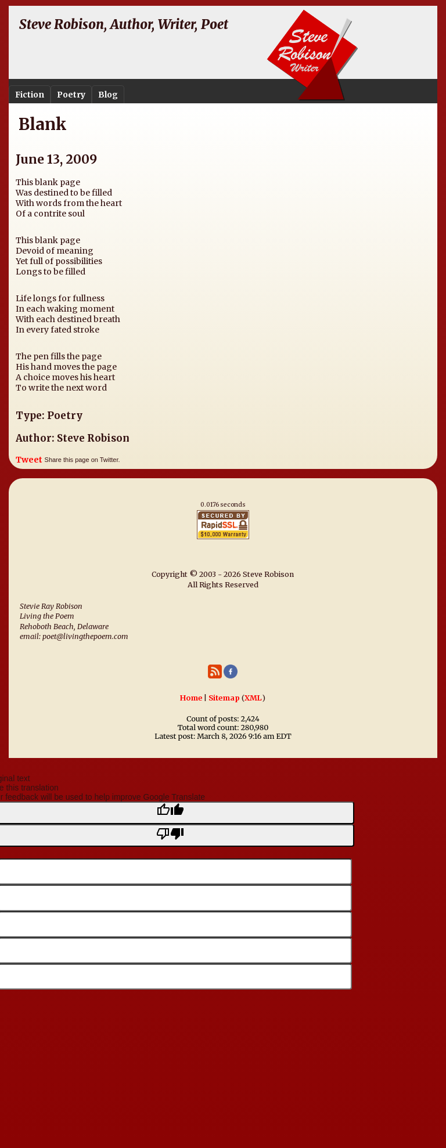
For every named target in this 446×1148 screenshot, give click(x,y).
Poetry (71, 94)
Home (191, 698)
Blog (108, 94)
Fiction (29, 94)
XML (253, 698)
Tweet (29, 459)
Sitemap (224, 698)
